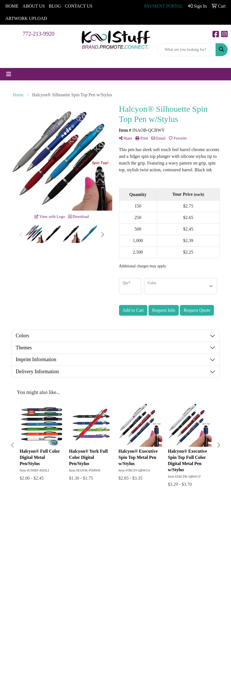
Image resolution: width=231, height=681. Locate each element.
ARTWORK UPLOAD (26, 18)
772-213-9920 (38, 34)
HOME (12, 6)
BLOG (55, 6)
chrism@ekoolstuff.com (140, 657)
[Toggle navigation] (9, 74)
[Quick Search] (186, 49)
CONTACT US (78, 6)
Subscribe (131, 596)
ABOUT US (33, 6)
